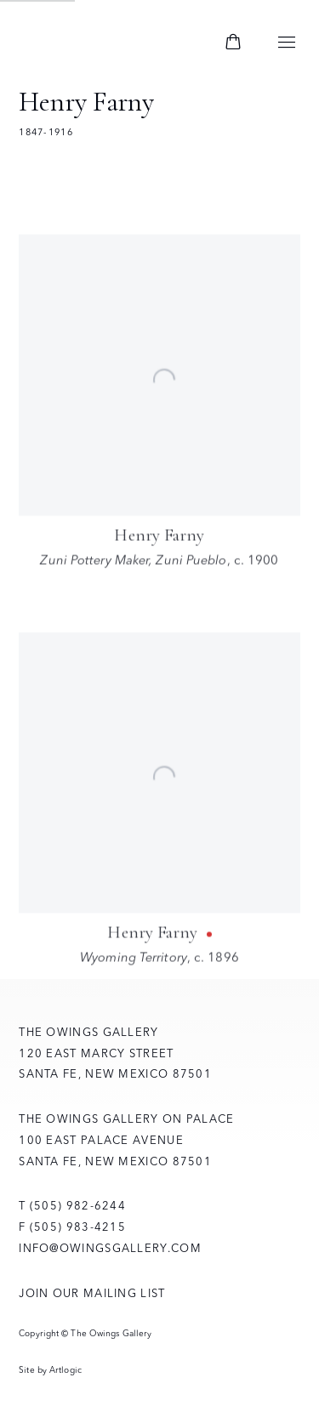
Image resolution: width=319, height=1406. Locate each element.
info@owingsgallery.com (110, 1248)
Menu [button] (286, 43)
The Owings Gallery (112, 43)
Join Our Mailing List (92, 1293)
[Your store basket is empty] (233, 43)
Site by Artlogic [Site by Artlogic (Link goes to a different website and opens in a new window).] (50, 1369)
